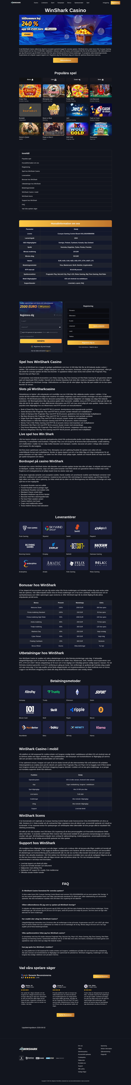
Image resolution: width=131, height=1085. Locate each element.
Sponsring (104, 1046)
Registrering (115, 2)
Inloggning (106, 2)
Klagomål (103, 1054)
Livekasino (44, 2)
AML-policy (81, 1069)
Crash (77, 80)
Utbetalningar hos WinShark (31, 184)
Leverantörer (26, 175)
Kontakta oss (82, 1063)
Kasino (36, 2)
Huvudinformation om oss (30, 163)
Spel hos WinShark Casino (31, 171)
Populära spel (26, 159)
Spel (88, 2)
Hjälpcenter (81, 1060)
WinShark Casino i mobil (30, 192)
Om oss (80, 1046)
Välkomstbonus (65, 60)
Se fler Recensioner (65, 1015)
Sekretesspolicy (82, 1051)
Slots (101, 80)
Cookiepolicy (82, 1057)
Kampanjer (61, 2)
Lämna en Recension (101, 976)
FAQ (23, 204)
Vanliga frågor (82, 1072)
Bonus (69, 2)
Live (53, 80)
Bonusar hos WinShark (29, 179)
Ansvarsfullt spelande (84, 1054)
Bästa (30, 80)
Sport (52, 2)
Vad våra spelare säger (29, 209)
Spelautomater (79, 2)
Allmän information (106, 1048)
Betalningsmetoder (28, 188)
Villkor (80, 1048)
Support (80, 1066)
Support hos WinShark (29, 200)
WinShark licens (27, 196)
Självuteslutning (105, 1051)
